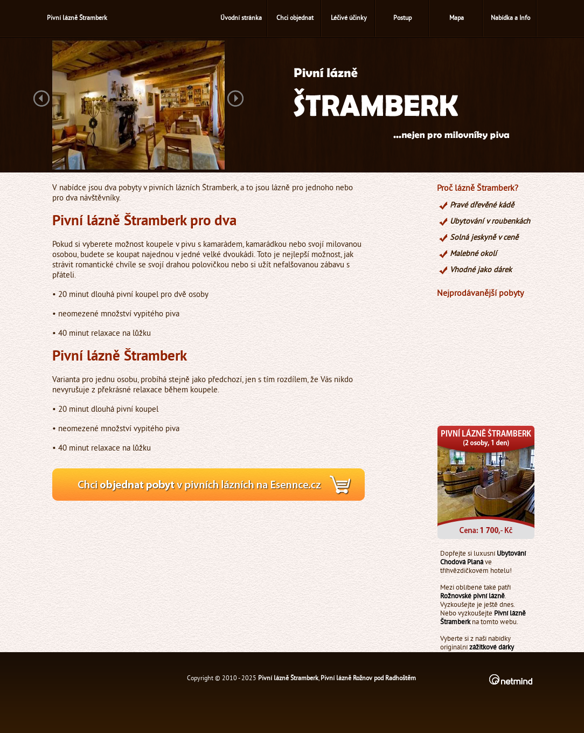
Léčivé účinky (349, 19)
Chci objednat (295, 19)
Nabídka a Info (510, 19)
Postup (402, 19)
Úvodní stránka (241, 19)
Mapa (456, 19)
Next (235, 99)
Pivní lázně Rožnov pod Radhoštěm (368, 679)
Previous (41, 99)
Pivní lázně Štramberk (288, 679)
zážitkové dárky (491, 648)
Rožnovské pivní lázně (472, 596)
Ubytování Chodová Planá (483, 558)
